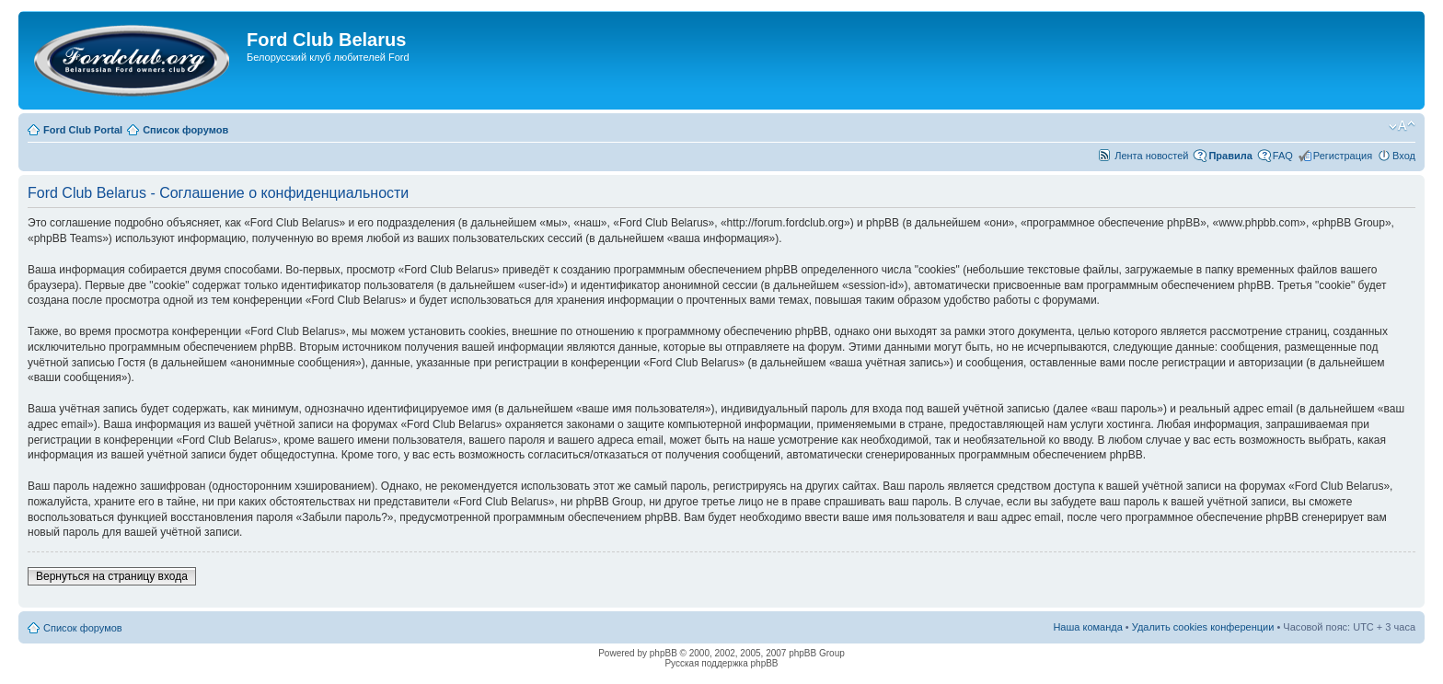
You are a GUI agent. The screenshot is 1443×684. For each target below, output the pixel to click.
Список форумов (185, 129)
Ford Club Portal (82, 129)
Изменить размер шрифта (1402, 126)
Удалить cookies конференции (1203, 626)
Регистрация (1342, 155)
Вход (1403, 155)
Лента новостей (1151, 155)
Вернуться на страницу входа (112, 576)
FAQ (1283, 155)
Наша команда (1087, 626)
